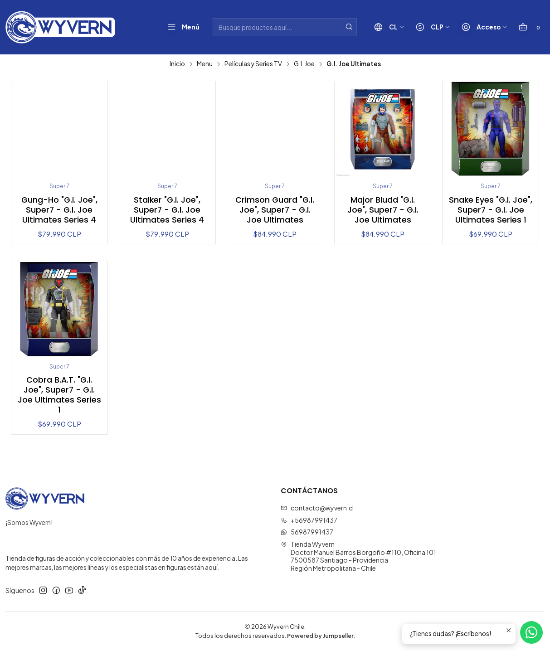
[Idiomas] (387, 27)
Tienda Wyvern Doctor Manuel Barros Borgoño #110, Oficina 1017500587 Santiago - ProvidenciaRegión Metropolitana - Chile (358, 556)
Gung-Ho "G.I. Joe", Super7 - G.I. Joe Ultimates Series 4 (59, 209)
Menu (205, 64)
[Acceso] (482, 27)
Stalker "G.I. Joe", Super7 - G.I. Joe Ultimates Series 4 (167, 209)
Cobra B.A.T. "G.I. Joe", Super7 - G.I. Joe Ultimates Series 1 (59, 394)
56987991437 (307, 532)
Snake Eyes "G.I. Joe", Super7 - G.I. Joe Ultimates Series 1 (490, 209)
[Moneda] (431, 27)
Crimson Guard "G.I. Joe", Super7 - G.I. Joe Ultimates (274, 209)
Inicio (177, 64)
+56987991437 (309, 520)
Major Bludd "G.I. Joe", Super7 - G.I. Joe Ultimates (383, 209)
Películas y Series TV (253, 64)
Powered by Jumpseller (320, 635)
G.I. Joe (304, 64)
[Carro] (528, 27)
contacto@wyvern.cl (317, 508)
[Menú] (181, 27)
